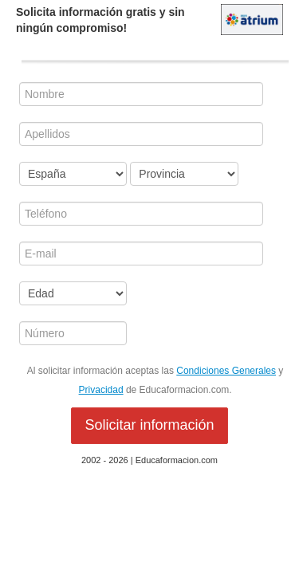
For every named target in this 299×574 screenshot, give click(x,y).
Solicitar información (149, 425)
